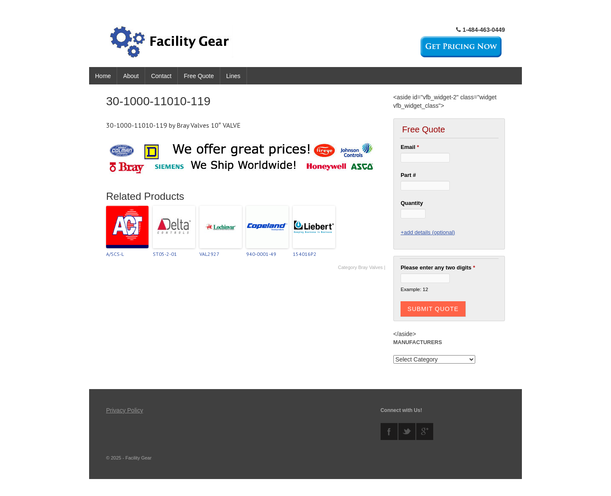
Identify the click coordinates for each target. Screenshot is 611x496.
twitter (406, 431)
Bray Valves (370, 267)
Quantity (412, 203)
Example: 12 (414, 289)
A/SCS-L (115, 254)
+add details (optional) (428, 232)
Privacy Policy (124, 410)
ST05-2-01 (165, 254)
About (131, 76)
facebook (389, 431)
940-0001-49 (261, 254)
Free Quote (199, 76)
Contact (161, 76)
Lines (233, 76)
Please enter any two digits (438, 267)
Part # (408, 175)
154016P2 (305, 254)
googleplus (424, 431)
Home (103, 76)
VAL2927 (209, 254)
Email (410, 147)
